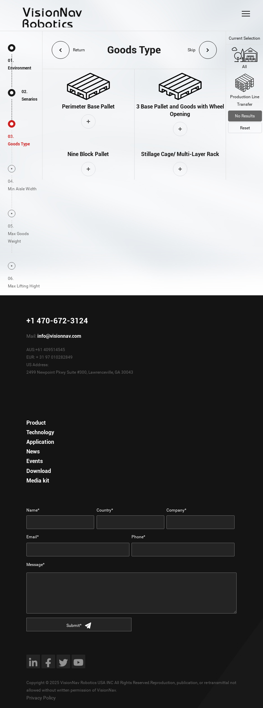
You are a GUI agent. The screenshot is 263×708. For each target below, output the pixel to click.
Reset (245, 128)
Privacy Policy (41, 697)
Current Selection (244, 38)
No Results (245, 116)
